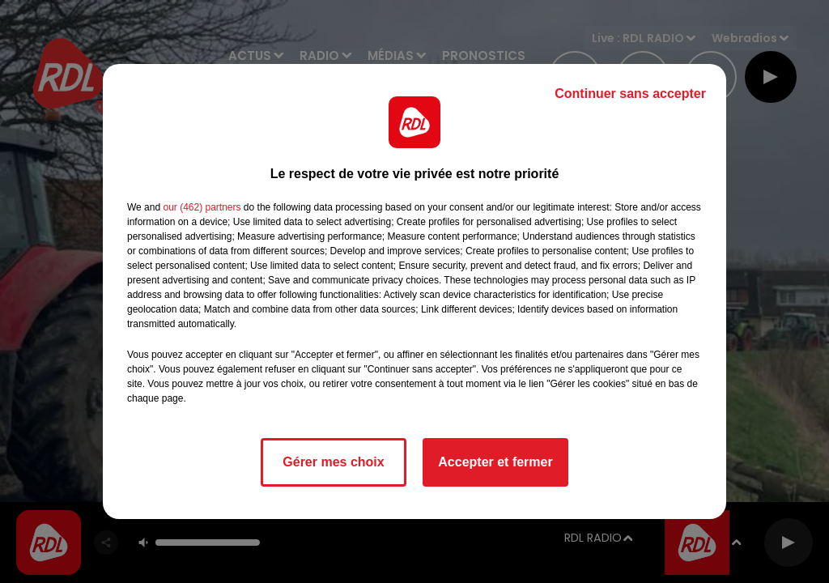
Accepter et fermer (495, 462)
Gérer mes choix (333, 462)
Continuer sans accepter (630, 93)
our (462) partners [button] (201, 207)
